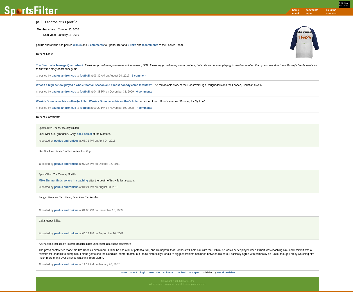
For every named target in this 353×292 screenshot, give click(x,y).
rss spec (194, 272)
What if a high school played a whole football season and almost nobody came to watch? (94, 85)
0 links (132, 45)
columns (331, 10)
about (295, 13)
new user (331, 13)
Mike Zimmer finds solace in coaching (63, 180)
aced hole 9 (84, 134)
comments (312, 10)
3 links (77, 45)
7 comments (144, 107)
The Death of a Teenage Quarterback (60, 65)
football (85, 75)
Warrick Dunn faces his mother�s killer (62, 101)
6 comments (96, 45)
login (309, 13)
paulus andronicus (64, 75)
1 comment (139, 75)
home (295, 10)
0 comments (150, 45)
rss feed (181, 272)
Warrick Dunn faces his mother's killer (114, 101)
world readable (226, 272)
